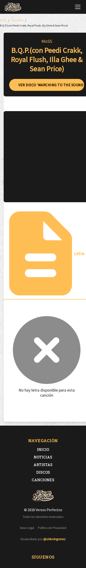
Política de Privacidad (52, 528)
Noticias (43, 457)
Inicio (43, 449)
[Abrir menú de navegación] (77, 7)
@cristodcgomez (54, 539)
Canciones (43, 479)
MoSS (47, 41)
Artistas (43, 464)
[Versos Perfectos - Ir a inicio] (13, 7)
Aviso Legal (27, 528)
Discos (43, 472)
